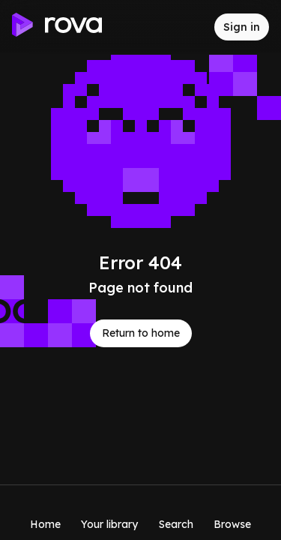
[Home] (45, 512)
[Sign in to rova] (241, 27)
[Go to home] (57, 27)
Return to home (141, 333)
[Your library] (109, 512)
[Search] (176, 512)
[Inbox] (190, 27)
